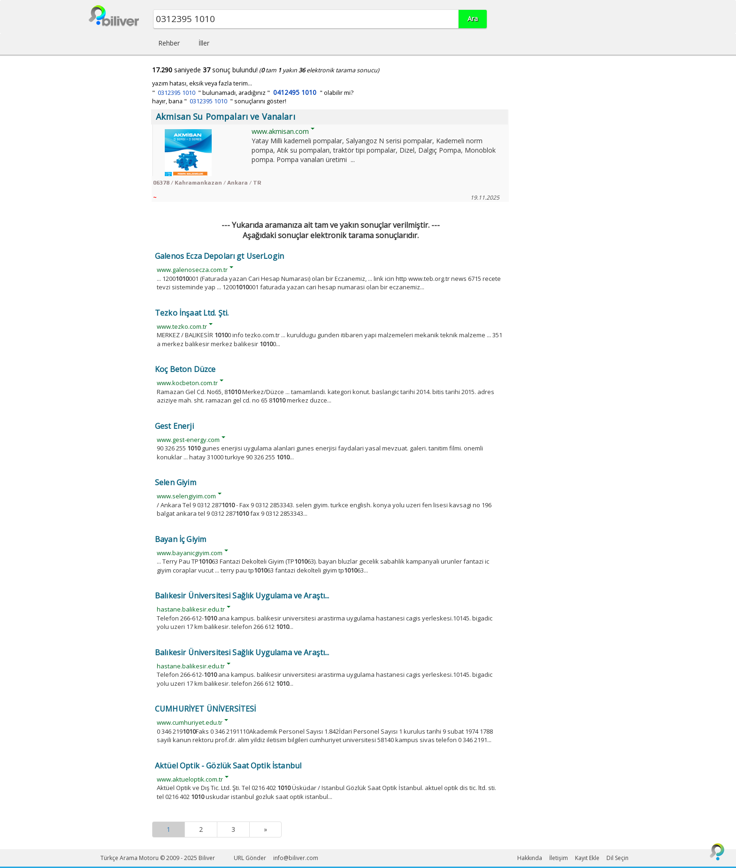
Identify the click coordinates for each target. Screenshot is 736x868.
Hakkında (529, 858)
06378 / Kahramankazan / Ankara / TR (207, 182)
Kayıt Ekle (587, 858)
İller (204, 43)
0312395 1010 (176, 93)
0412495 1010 (294, 92)
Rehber (169, 43)
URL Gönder (250, 858)
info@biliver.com (295, 858)
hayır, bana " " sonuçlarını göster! (219, 101)
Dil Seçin (617, 858)
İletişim (558, 858)
